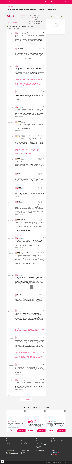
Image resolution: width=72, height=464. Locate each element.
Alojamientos (38, 446)
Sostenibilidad (9, 443)
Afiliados (37, 442)
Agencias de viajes (39, 443)
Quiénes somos (9, 440)
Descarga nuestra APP (26, 450)
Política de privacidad (59, 462)
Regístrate (62, 1)
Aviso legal (53, 462)
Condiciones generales (46, 462)
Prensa (7, 442)
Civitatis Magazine (24, 442)
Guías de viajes (24, 443)
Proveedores (38, 440)
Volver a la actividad (10, 6)
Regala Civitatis (9, 444)
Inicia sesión (56, 1)
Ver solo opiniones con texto (14, 28)
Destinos (22, 440)
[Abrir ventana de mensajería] (2, 461)
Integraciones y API (40, 444)
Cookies (64, 462)
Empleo (37, 447)
